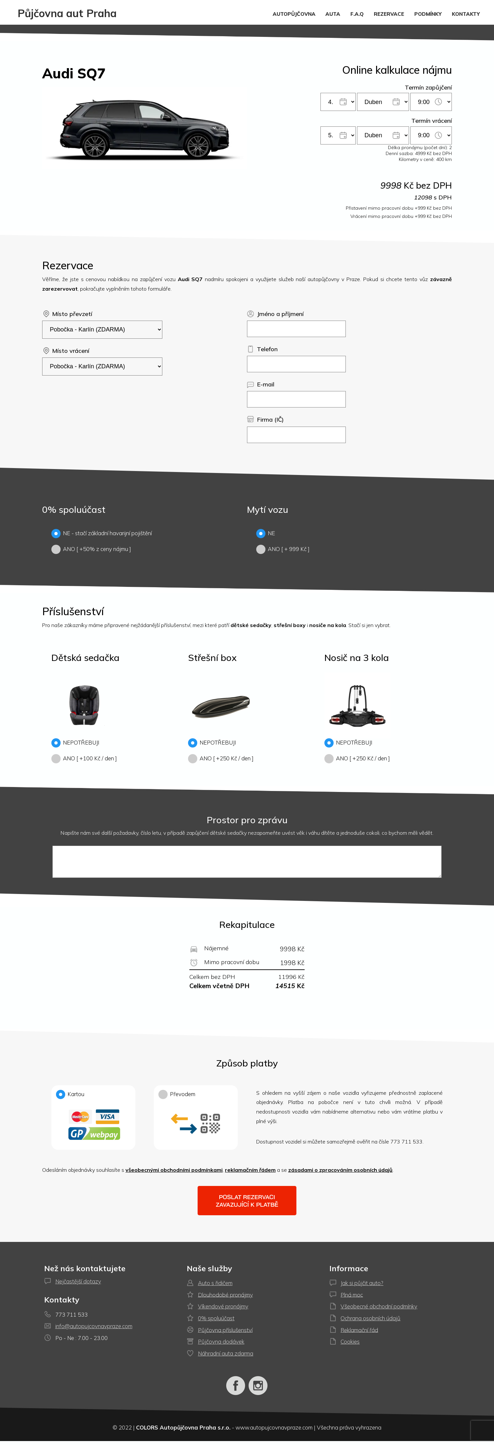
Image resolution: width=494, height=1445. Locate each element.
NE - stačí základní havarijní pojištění (101, 533)
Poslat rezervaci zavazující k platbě (247, 1204)
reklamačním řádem (250, 1173)
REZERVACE (389, 14)
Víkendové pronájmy (223, 1310)
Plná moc (352, 1298)
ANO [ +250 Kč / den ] (221, 758)
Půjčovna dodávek (221, 1345)
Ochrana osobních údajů (370, 1322)
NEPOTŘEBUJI (75, 742)
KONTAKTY (466, 14)
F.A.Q (357, 14)
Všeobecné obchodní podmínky (379, 1310)
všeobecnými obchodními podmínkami (174, 1173)
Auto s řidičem (215, 1286)
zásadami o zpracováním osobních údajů (340, 1173)
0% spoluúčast (216, 1322)
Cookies (350, 1345)
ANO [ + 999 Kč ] (283, 548)
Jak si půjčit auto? (362, 1286)
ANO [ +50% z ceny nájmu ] (91, 548)
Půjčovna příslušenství (225, 1333)
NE (265, 533)
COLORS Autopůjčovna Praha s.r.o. (183, 1431)
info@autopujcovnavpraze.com (93, 1330)
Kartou (93, 1123)
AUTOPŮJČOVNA (294, 14)
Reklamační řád (359, 1333)
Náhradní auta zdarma (225, 1357)
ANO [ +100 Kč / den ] (84, 758)
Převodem (195, 1123)
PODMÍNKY (428, 14)
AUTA (332, 14)
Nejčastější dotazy (78, 1285)
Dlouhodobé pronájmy (225, 1298)
